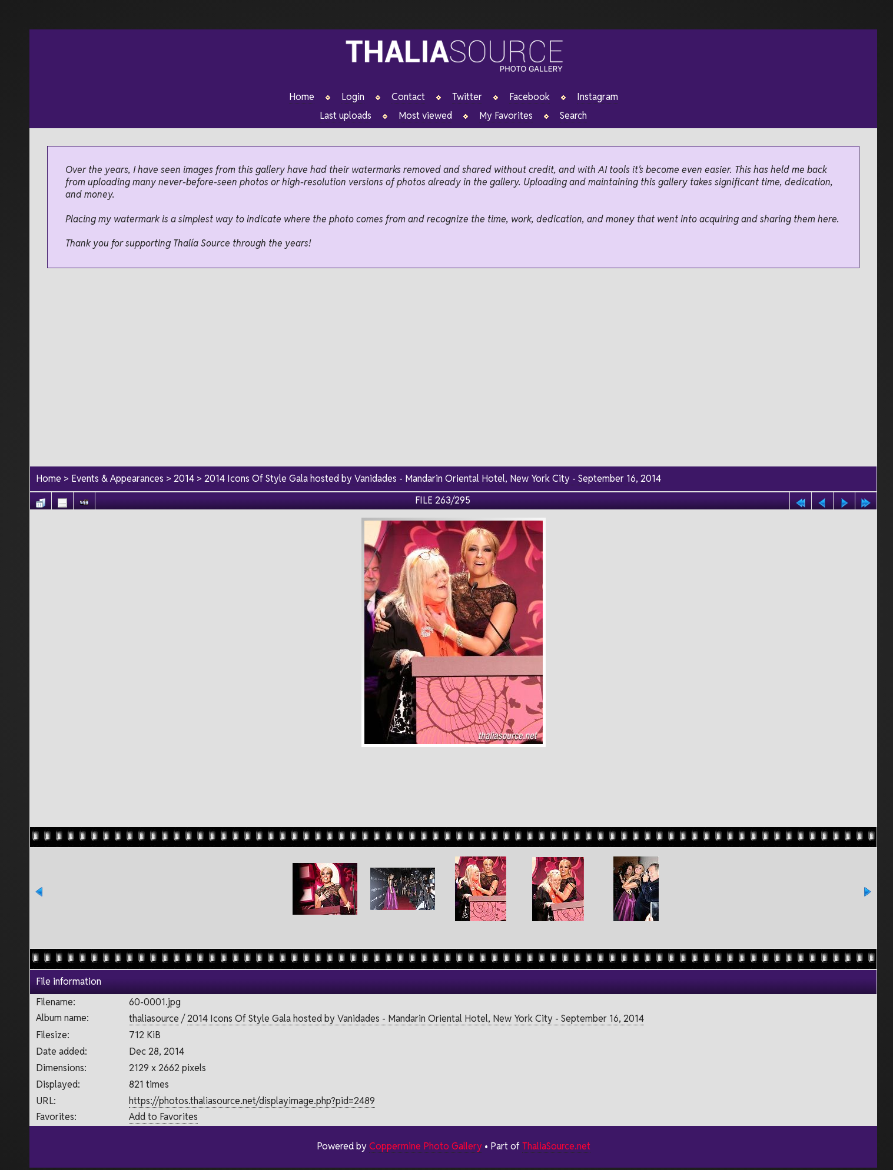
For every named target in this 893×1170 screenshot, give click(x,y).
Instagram (597, 97)
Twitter (467, 97)
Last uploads (345, 116)
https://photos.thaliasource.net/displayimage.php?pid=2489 (252, 1101)
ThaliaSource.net (556, 1146)
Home (301, 97)
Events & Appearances (117, 478)
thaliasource (154, 1019)
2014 (184, 478)
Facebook (529, 97)
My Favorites (506, 116)
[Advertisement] (453, 368)
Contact (408, 97)
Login (352, 97)
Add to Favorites (163, 1117)
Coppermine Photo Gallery (425, 1146)
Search (573, 116)
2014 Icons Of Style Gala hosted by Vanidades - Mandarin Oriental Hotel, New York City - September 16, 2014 (433, 478)
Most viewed (425, 116)
